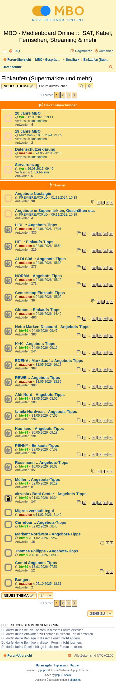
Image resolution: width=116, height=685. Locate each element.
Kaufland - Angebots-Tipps (39, 428)
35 (99, 369)
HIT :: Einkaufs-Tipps (34, 242)
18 (111, 284)
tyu (21, 117)
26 (99, 268)
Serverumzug (27, 165)
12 (94, 352)
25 (94, 268)
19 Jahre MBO (28, 131)
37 (99, 335)
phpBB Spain (63, 675)
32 (99, 234)
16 (99, 284)
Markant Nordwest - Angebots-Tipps (48, 534)
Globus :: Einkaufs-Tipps (38, 310)
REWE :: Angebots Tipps (37, 378)
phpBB (44, 670)
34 (111, 234)
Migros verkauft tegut (34, 511)
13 (99, 352)
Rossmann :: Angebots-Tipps (41, 462)
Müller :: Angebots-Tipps (37, 479)
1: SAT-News (40, 172)
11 (94, 420)
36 (94, 335)
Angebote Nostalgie (33, 193)
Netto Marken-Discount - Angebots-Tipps (52, 327)
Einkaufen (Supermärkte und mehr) (46, 78)
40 (111, 386)
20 (99, 251)
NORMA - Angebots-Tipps (38, 276)
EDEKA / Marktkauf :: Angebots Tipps (49, 361)
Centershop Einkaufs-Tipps (40, 293)
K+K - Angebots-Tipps (35, 344)
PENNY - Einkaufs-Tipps (37, 445)
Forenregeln (44, 665)
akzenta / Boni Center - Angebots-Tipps (50, 494)
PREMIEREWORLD (33, 197)
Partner (75, 665)
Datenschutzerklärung (35, 149)
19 (94, 251)
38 (105, 335)
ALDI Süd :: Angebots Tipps (40, 259)
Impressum (61, 665)
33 (105, 234)
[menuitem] (14, 51)
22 (111, 251)
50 (111, 318)
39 (111, 335)
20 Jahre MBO (28, 113)
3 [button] (68, 95)
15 (94, 284)
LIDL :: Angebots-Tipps (36, 225)
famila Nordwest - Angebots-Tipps (46, 411)
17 (105, 284)
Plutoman (26, 135)
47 (94, 318)
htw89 (23, 331)
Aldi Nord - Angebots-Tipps (40, 394)
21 (105, 251)
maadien (25, 153)
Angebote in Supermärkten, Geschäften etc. (55, 210)
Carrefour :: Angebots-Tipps (40, 522)
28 (111, 268)
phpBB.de (75, 679)
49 (105, 318)
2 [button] (63, 95)
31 (94, 234)
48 (99, 318)
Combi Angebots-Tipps (36, 563)
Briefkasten (39, 121)
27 (105, 268)
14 (105, 352)
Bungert (22, 580)
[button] (74, 95)
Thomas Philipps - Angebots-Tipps (46, 551)
